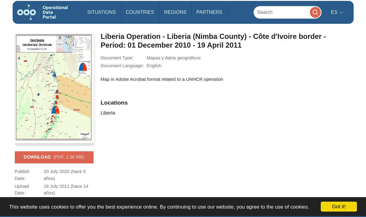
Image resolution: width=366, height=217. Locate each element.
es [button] (335, 12)
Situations (101, 12)
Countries (140, 12)
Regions (175, 12)
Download (54, 157)
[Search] (287, 12)
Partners (209, 12)
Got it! (338, 206)
